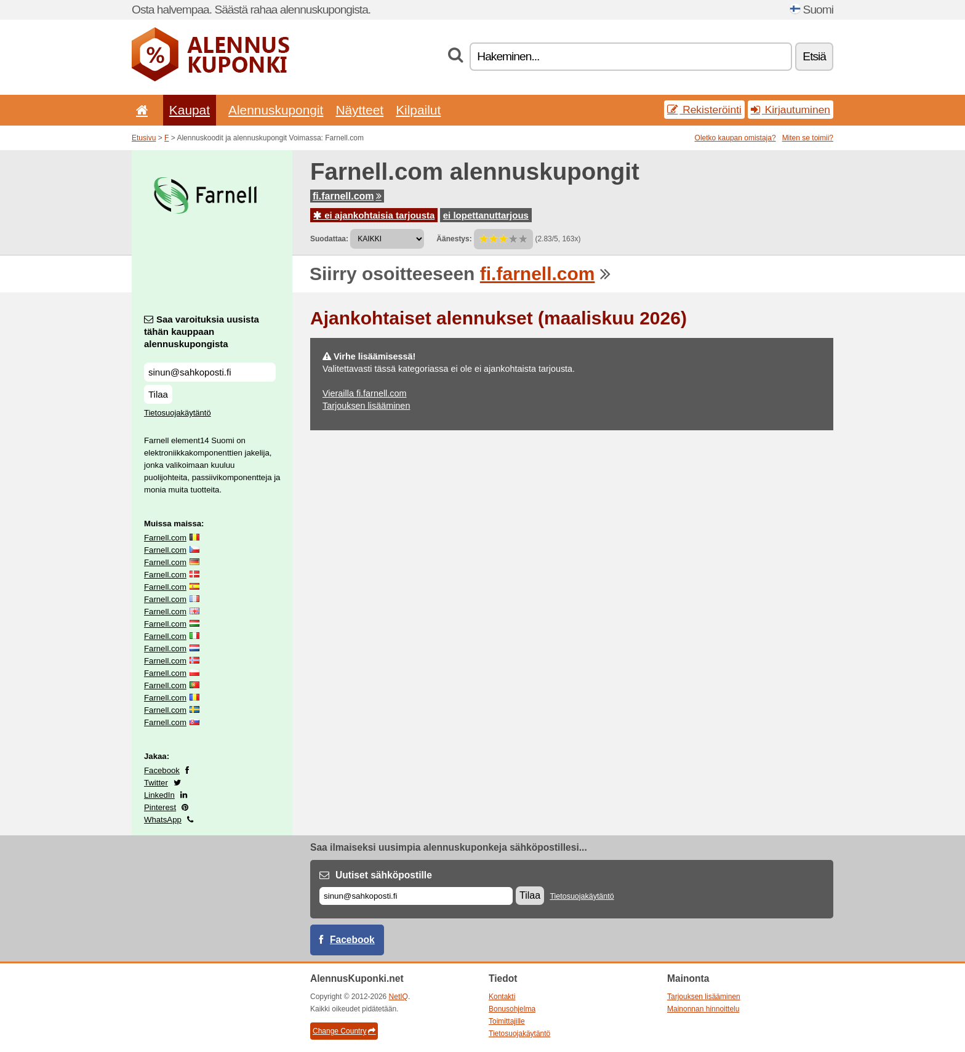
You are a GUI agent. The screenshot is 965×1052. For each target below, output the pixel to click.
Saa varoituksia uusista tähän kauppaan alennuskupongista (201, 331)
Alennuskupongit (275, 110)
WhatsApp (163, 819)
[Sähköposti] (416, 896)
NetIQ (398, 996)
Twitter (156, 782)
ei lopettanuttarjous (486, 215)
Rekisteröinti (704, 109)
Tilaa (158, 394)
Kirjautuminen (790, 109)
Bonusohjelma (512, 1009)
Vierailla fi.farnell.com (364, 393)
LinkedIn (159, 795)
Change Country (344, 1031)
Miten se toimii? (807, 138)
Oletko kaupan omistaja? (735, 138)
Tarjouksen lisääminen (366, 406)
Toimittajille (507, 1021)
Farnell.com (165, 537)
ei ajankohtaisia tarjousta (373, 215)
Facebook (162, 770)
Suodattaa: (329, 239)
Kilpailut (418, 110)
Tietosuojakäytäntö (177, 412)
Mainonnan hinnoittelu (703, 1009)
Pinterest (160, 807)
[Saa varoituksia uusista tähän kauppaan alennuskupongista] (210, 372)
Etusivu (144, 138)
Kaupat (189, 110)
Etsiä (814, 56)
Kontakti (502, 996)
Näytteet (359, 110)
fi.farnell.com (347, 196)
